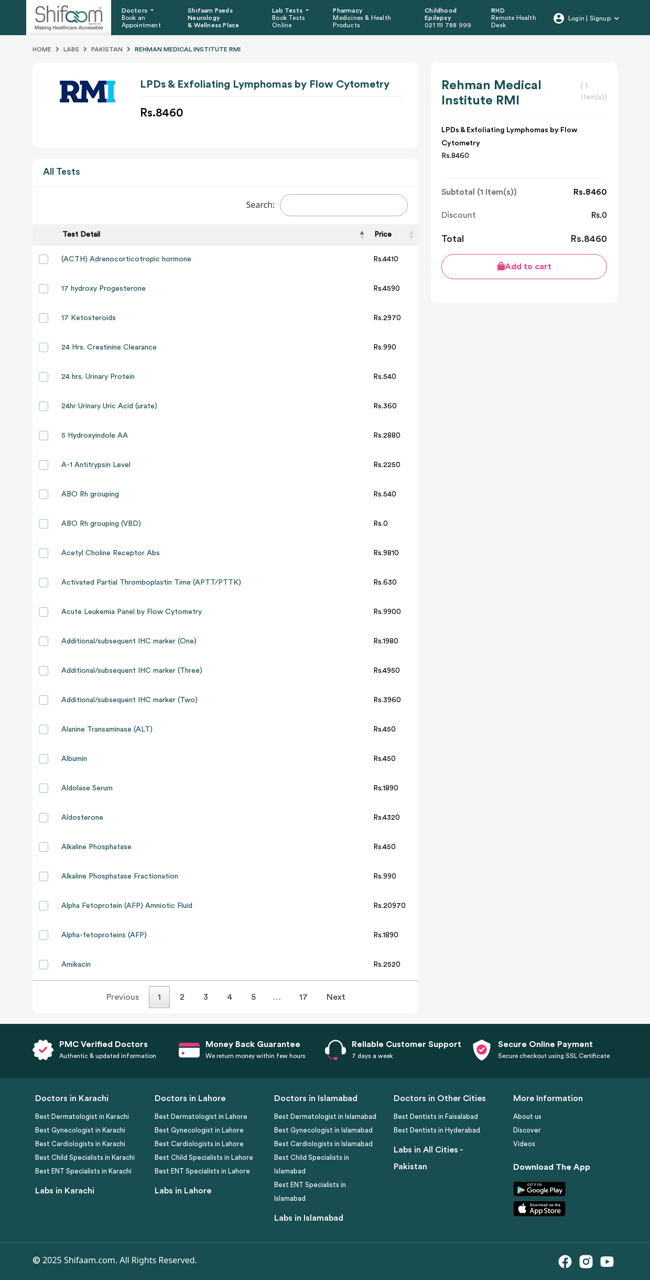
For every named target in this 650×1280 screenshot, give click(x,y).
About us (527, 1116)
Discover (527, 1130)
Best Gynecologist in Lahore (199, 1130)
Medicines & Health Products (362, 21)
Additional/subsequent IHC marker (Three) (131, 670)
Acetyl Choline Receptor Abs (110, 553)
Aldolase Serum (87, 788)
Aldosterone (82, 817)
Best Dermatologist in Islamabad (325, 1116)
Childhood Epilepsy (441, 14)
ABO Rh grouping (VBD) (101, 523)
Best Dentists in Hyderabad (437, 1130)
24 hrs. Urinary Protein (98, 376)
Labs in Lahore (183, 1191)
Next (336, 997)
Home (41, 49)
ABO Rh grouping (90, 494)
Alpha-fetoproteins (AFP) (104, 935)
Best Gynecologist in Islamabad (323, 1130)
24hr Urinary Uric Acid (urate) (109, 406)
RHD (498, 10)
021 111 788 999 (448, 25)
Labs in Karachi (64, 1191)
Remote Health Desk (513, 21)
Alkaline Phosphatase (96, 847)
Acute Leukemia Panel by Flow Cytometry (131, 612)
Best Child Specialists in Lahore (204, 1157)
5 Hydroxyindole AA (94, 435)
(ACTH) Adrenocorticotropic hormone (126, 259)
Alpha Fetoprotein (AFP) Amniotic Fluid (126, 905)
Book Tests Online (288, 21)
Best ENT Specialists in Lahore (202, 1171)
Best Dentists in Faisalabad (436, 1116)
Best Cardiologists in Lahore (199, 1143)
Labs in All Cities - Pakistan (428, 1158)
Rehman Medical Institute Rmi (188, 49)
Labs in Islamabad (308, 1218)
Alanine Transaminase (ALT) (107, 729)
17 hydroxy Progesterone (103, 288)
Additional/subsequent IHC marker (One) (129, 641)
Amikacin (76, 964)
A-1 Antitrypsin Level (96, 465)
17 (303, 997)
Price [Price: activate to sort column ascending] (383, 234)
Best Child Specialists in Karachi (85, 1157)
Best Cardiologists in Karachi (80, 1143)
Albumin (74, 759)
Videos (524, 1143)
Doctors (135, 10)
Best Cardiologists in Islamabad (323, 1143)
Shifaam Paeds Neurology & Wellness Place (213, 18)
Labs (71, 49)
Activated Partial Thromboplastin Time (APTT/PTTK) (151, 582)
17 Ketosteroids (88, 318)
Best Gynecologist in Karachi (80, 1130)
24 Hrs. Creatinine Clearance (109, 347)
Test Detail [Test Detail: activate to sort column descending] (81, 234)
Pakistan (107, 49)
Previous (122, 997)
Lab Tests (288, 10)
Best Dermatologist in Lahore (201, 1116)
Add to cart (524, 266)
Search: (327, 205)
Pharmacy (348, 10)
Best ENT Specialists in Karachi (83, 1171)
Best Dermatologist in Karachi (82, 1116)
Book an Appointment (141, 21)
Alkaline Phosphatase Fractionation (119, 876)
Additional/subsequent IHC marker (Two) (129, 700)
